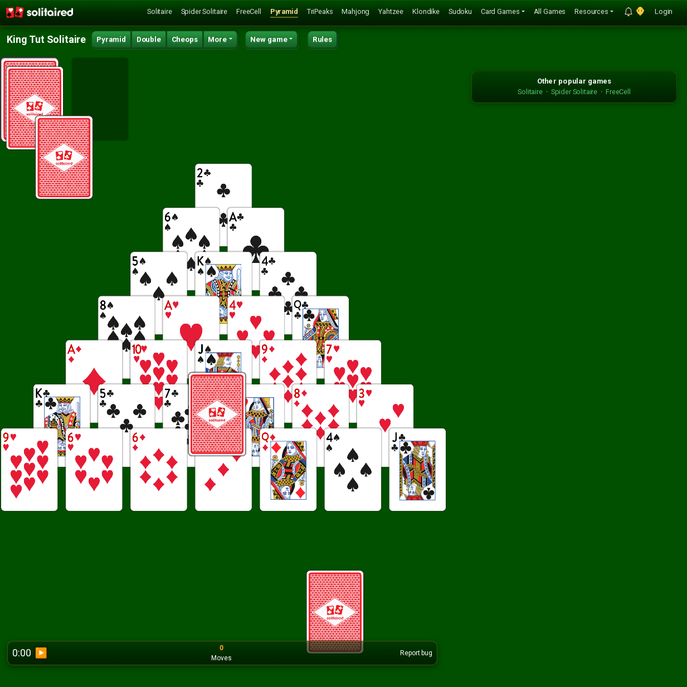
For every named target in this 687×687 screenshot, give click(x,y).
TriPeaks (320, 11)
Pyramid (284, 11)
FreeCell (248, 11)
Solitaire (159, 11)
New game (269, 39)
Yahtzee (390, 11)
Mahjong (355, 11)
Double (149, 39)
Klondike (426, 11)
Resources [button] (591, 11)
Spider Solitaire (204, 11)
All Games (550, 11)
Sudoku (460, 11)
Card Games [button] (500, 11)
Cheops (185, 39)
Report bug (416, 653)
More (217, 39)
